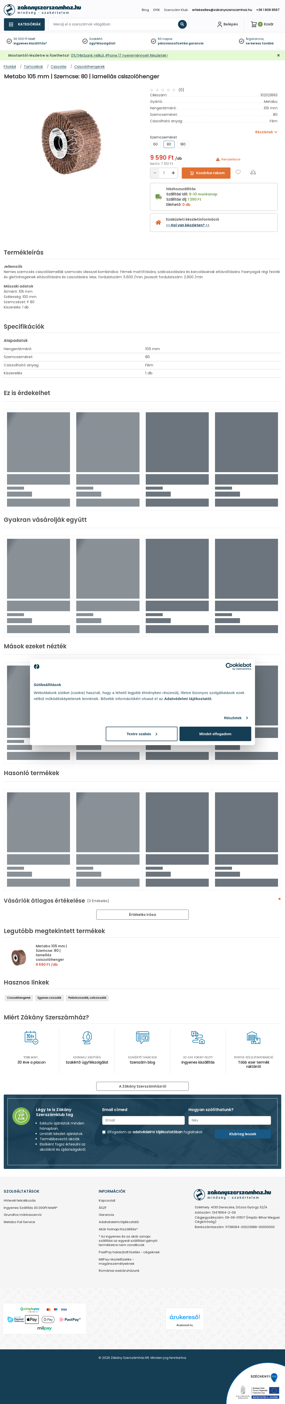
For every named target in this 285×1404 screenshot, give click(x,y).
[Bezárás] (278, 55)
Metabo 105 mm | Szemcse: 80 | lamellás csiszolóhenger (51, 953)
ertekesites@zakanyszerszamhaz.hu (222, 9)
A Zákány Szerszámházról (142, 1086)
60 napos (165, 39)
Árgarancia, (255, 39)
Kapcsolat (107, 1201)
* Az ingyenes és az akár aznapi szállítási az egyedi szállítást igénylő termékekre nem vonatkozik (128, 1241)
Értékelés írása (142, 914)
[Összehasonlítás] (253, 172)
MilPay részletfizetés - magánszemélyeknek (116, 1262)
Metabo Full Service (19, 1222)
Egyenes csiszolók (49, 998)
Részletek (233, 718)
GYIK (156, 9)
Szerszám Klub (176, 9)
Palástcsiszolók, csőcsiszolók (87, 998)
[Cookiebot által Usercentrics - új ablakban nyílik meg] (229, 666)
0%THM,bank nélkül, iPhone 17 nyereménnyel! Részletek (118, 55)
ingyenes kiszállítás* (30, 43)
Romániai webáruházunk (119, 1271)
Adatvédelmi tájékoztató (119, 1222)
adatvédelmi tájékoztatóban (157, 1131)
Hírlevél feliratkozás (20, 1201)
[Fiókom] (227, 24)
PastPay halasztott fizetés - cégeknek (129, 1252)
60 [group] (155, 144)
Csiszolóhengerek (18, 998)
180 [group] (183, 144)
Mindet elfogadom (215, 733)
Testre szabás (142, 733)
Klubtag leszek (242, 1133)
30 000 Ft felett (24, 39)
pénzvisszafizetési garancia (181, 43)
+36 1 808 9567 (267, 9)
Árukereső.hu (184, 1325)
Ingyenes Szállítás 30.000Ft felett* (31, 1208)
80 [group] (169, 144)
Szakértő (95, 39)
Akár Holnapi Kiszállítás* (118, 1229)
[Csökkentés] (154, 173)
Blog (145, 9)
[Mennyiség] (164, 173)
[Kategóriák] (24, 24)
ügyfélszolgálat (102, 43)
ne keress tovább (260, 43)
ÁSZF (102, 1208)
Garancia (106, 1215)
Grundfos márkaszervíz (23, 1215)
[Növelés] (173, 173)
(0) (181, 89)
